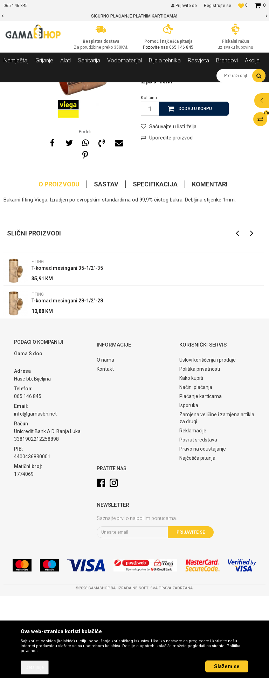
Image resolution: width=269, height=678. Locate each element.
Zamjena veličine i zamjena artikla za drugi (216, 500)
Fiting (120, 87)
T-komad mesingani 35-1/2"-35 (67, 350)
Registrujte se (217, 5)
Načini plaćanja (195, 469)
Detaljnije (35, 667)
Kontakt (105, 451)
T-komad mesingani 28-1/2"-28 (67, 383)
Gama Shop (15, 87)
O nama (105, 442)
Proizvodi (41, 87)
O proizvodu (59, 266)
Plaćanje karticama (200, 478)
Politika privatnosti (199, 451)
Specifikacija (155, 266)
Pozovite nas (156, 47)
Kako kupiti (191, 460)
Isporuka (188, 488)
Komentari (210, 266)
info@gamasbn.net (35, 496)
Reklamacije (192, 513)
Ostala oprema (93, 87)
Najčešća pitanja (197, 540)
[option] (134, 16)
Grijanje (64, 87)
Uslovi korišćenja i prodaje (207, 442)
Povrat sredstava (198, 522)
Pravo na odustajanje (202, 531)
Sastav (106, 266)
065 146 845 (181, 47)
